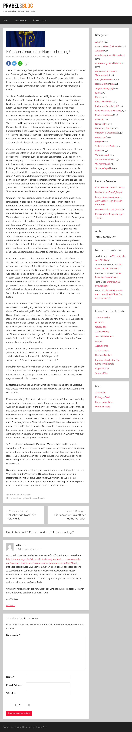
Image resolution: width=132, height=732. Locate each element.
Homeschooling (17, 498)
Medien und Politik (104, 115)
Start (5, 20)
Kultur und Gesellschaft (20, 494)
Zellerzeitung (102, 331)
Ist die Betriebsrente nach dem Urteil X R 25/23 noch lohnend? (108, 201)
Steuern (99, 150)
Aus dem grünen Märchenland (109, 55)
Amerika (99, 42)
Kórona (98, 97)
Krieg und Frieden (103, 102)
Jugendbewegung (104, 88)
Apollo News (101, 345)
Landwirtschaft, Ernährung (108, 110)
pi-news (99, 322)
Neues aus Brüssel (104, 128)
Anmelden (100, 392)
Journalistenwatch (104, 336)
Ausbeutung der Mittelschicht (109, 63)
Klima (98, 93)
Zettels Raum (102, 350)
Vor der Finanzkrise (104, 159)
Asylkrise (99, 51)
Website (10, 693)
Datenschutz (39, 20)
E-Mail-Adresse (15, 685)
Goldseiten (100, 327)
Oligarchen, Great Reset (106, 133)
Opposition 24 (102, 368)
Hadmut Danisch (103, 355)
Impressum (21, 20)
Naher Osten (101, 124)
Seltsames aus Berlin (105, 146)
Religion (99, 141)
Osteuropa (100, 137)
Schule (41, 498)
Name (10, 677)
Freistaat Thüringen (104, 84)
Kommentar (13, 635)
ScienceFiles (101, 373)
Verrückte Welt (102, 155)
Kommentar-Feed (104, 402)
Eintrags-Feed (102, 397)
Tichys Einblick (102, 317)
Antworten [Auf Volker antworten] (10, 606)
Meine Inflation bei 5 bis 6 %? (109, 209)
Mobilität (99, 119)
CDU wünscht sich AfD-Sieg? (109, 187)
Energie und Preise (104, 79)
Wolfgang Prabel (48, 56)
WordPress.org (102, 406)
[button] (8, 63)
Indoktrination (31, 498)
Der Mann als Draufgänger (108, 192)
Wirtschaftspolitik (103, 168)
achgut (98, 341)
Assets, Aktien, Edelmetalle (108, 46)
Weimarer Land (102, 164)
